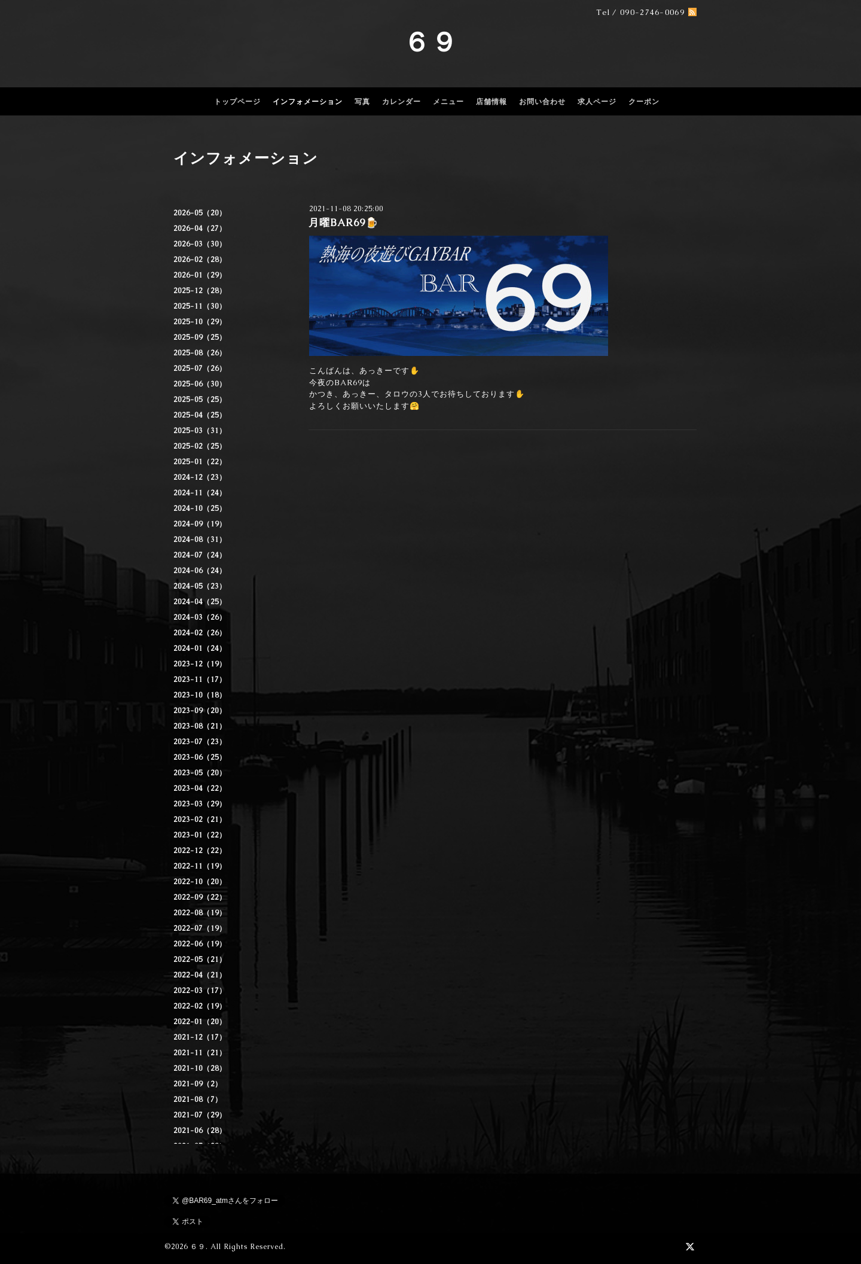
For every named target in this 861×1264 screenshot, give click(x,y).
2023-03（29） (200, 804)
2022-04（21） (200, 975)
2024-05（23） (200, 586)
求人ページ (597, 101)
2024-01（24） (200, 648)
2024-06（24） (200, 570)
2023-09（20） (200, 710)
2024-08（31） (200, 539)
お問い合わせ (542, 101)
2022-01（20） (200, 1022)
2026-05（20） (200, 213)
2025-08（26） (200, 353)
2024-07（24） (200, 555)
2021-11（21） (200, 1053)
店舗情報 (491, 101)
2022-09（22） (200, 897)
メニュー (448, 101)
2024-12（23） (200, 477)
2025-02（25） (200, 446)
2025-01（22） (200, 462)
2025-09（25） (200, 337)
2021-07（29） (200, 1115)
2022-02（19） (200, 1006)
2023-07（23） (200, 742)
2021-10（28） (200, 1068)
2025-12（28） (200, 291)
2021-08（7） (197, 1099)
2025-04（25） (200, 415)
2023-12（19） (200, 664)
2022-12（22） (200, 850)
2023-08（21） (200, 726)
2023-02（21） (200, 819)
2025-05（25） (200, 399)
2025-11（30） (200, 306)
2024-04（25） (200, 602)
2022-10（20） (200, 882)
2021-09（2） (197, 1084)
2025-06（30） (200, 384)
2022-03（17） (200, 990)
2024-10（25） (200, 508)
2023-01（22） (200, 835)
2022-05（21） (200, 959)
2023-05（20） (200, 773)
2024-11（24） (200, 493)
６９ (430, 42)
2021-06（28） (200, 1130)
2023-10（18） (200, 695)
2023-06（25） (200, 757)
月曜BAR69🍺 (343, 222)
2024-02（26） (200, 633)
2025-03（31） (200, 430)
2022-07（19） (200, 928)
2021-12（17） (200, 1037)
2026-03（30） (200, 244)
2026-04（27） (200, 228)
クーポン (644, 101)
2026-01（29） (200, 275)
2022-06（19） (200, 944)
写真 (362, 101)
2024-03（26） (200, 617)
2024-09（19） (200, 524)
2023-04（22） (200, 788)
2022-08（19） (200, 913)
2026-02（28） (200, 259)
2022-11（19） (200, 866)
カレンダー (401, 101)
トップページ (237, 101)
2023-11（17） (200, 679)
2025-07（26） (200, 368)
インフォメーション (308, 101)
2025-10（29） (200, 322)
